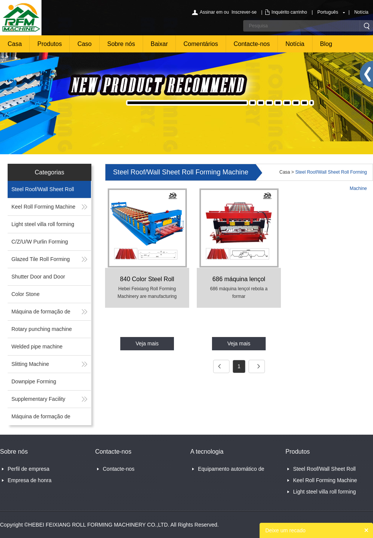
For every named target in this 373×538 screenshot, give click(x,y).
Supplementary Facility (38, 399)
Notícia (361, 12)
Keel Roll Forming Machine (43, 207)
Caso (84, 44)
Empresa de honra (29, 480)
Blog (326, 44)
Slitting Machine (30, 364)
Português (327, 12)
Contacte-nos (252, 44)
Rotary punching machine (41, 329)
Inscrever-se (244, 12)
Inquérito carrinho (289, 12)
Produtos (49, 44)
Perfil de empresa (28, 469)
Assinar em (211, 12)
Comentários (200, 44)
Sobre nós (121, 44)
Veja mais (147, 343)
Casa (15, 44)
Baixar (159, 44)
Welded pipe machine (36, 346)
